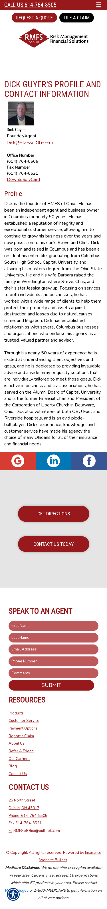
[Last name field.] (53, 638)
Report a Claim (21, 736)
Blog (13, 766)
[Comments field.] (53, 673)
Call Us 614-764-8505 (30, 5)
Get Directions (53, 514)
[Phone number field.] (53, 661)
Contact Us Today (53, 544)
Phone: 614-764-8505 (28, 815)
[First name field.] (53, 626)
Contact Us (18, 773)
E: (10, 830)
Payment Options (23, 728)
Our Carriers (19, 758)
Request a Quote (34, 17)
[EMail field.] (53, 649)
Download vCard (23, 179)
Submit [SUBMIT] (51, 685)
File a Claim (77, 17)
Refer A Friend (21, 751)
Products (16, 713)
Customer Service (24, 720)
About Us (17, 743)
